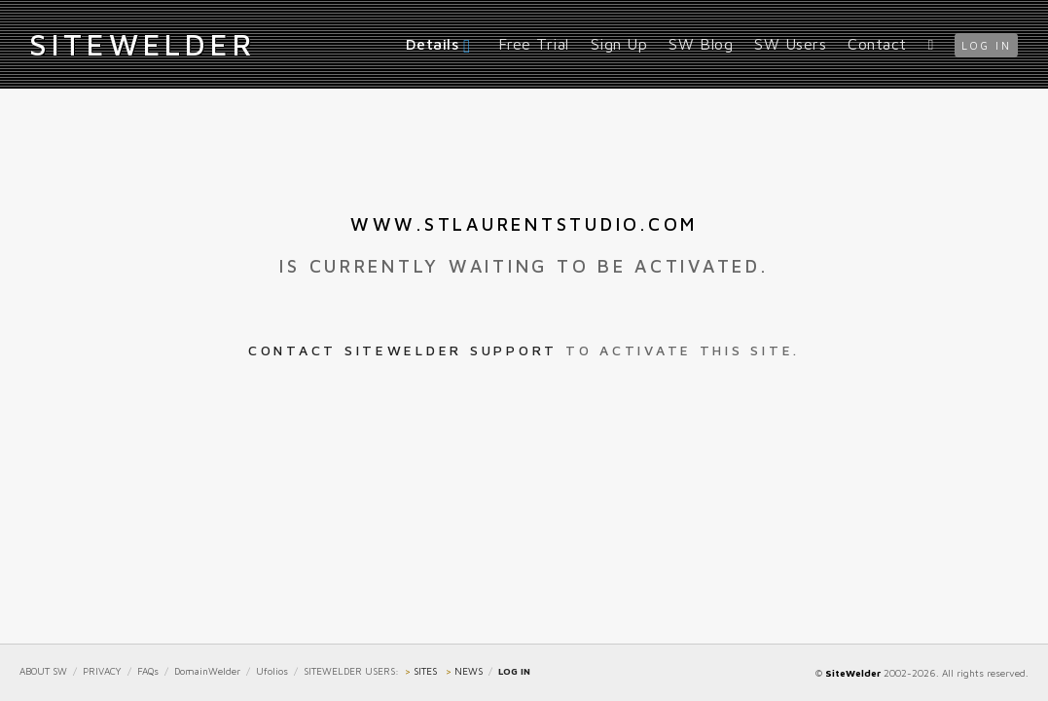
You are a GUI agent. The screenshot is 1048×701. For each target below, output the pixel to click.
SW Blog (701, 44)
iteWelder (142, 43)
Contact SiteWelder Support (403, 350)
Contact (877, 44)
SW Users (790, 44)
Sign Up (619, 44)
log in (986, 45)
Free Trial (533, 44)
